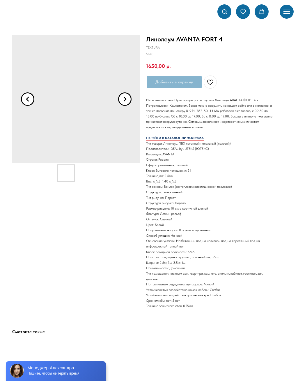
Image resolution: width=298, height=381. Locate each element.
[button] (224, 11)
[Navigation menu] (286, 12)
